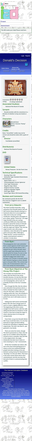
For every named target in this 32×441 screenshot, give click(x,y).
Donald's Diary (7, 383)
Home (8, 389)
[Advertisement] (9, 42)
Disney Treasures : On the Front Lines (17, 169)
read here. (23, 30)
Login (22, 55)
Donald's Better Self (19, 209)
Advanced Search (5, 25)
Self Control (6, 211)
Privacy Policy (21, 389)
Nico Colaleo (11, 393)
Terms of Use (14, 389)
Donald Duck (15, 122)
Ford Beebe (9, 141)
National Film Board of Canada (15, 106)
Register (27, 55)
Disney (7, 68)
